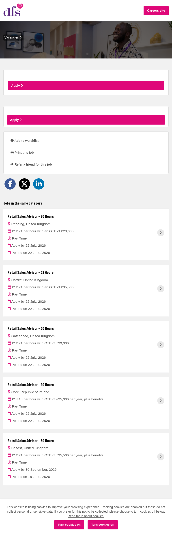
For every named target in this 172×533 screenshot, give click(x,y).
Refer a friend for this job (31, 164)
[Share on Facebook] (10, 184)
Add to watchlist (25, 140)
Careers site (156, 10)
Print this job (22, 152)
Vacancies (13, 37)
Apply (17, 85)
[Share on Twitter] (24, 184)
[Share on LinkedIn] (38, 184)
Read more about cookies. (86, 516)
